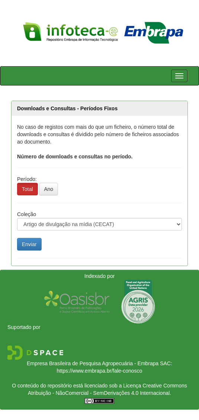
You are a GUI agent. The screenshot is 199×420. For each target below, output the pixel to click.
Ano (48, 189)
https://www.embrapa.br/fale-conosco (99, 371)
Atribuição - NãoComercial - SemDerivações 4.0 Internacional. (99, 393)
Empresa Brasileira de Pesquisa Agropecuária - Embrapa (93, 363)
